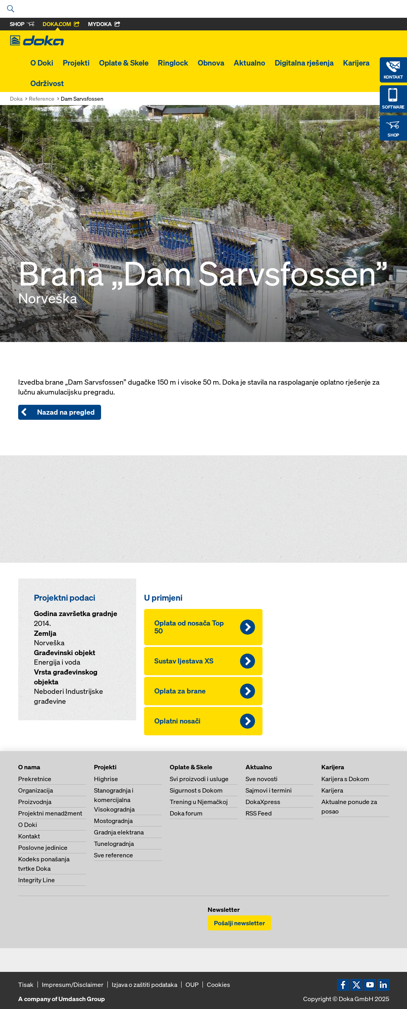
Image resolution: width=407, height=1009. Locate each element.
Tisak (26, 984)
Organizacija (35, 790)
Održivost (47, 83)
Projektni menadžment (50, 813)
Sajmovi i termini (269, 790)
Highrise (106, 778)
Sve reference (113, 855)
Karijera (356, 63)
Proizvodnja (34, 801)
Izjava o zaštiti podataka (144, 984)
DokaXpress (263, 801)
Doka (16, 98)
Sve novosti (262, 778)
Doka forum (186, 813)
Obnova (211, 63)
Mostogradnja (113, 820)
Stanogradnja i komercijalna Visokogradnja (114, 800)
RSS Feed (259, 813)
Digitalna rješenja (304, 63)
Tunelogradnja (114, 843)
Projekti (76, 63)
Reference (41, 98)
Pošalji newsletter (239, 923)
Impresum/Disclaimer (72, 984)
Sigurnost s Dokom (196, 790)
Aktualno (249, 63)
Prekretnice (34, 778)
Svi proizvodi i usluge (199, 778)
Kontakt (29, 836)
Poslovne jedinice (43, 847)
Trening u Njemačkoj (199, 801)
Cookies (218, 984)
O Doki (41, 63)
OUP (192, 984)
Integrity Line (36, 880)
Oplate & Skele (123, 63)
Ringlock (173, 63)
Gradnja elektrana (119, 832)
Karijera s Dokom (345, 778)
